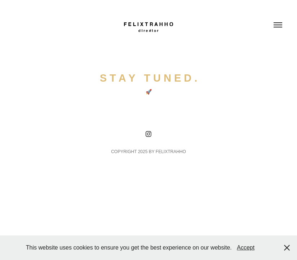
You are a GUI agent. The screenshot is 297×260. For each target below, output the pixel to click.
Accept (245, 247)
